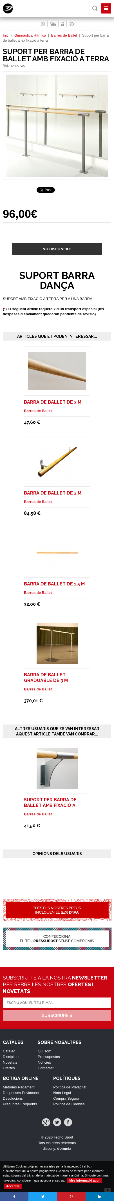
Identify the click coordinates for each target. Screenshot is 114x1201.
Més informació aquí (84, 1180)
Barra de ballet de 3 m (52, 402)
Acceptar (12, 1186)
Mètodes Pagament (19, 1087)
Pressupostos (49, 1057)
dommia (64, 1148)
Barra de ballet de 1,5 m (54, 584)
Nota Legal (62, 1093)
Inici (6, 35)
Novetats (10, 1062)
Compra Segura (66, 1098)
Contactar (45, 1068)
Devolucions (13, 1098)
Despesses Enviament (21, 1093)
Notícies (44, 1062)
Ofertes (9, 1068)
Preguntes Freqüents (20, 1104)
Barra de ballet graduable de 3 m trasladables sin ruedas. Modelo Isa (56, 683)
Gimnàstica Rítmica (30, 35)
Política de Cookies (68, 1104)
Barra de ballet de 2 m (52, 493)
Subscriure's (57, 1015)
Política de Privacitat (69, 1087)
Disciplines (11, 1057)
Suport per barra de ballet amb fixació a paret (50, 805)
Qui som (44, 1051)
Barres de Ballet (64, 35)
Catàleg (9, 1051)
